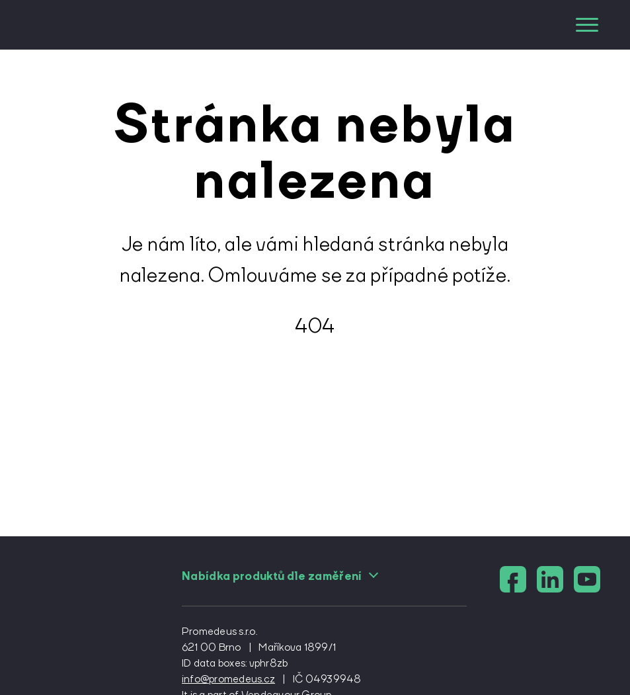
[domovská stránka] (87, 25)
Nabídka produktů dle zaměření (280, 576)
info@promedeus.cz (228, 678)
